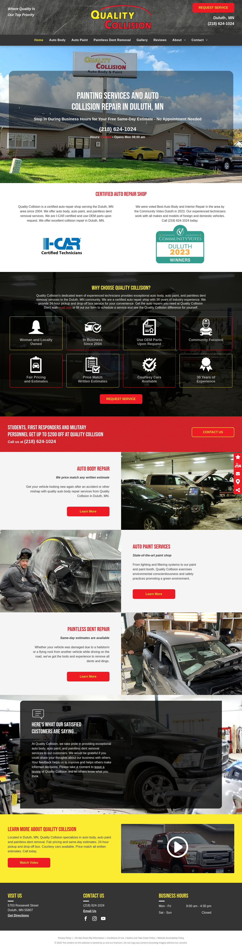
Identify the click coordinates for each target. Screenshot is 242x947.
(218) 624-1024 (221, 23)
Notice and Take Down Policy (141, 937)
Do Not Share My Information (89, 937)
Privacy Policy (64, 937)
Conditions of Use (115, 937)
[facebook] (85, 919)
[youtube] (103, 919)
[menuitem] (39, 40)
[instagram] (94, 919)
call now (66, 307)
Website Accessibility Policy (170, 937)
